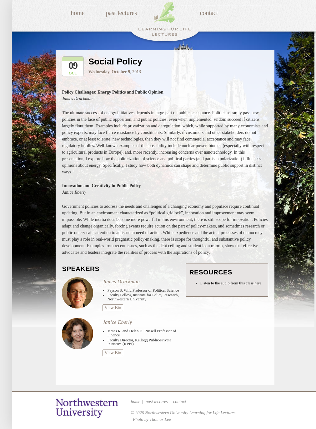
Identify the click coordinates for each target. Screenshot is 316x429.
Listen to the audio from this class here (230, 283)
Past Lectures (121, 12)
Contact (209, 12)
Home (77, 12)
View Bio (112, 307)
